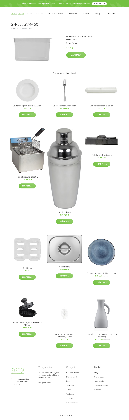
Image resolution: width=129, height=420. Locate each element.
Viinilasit (87, 14)
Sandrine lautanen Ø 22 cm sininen (101, 274)
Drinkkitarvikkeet (35, 14)
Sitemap (97, 390)
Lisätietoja (76, 56)
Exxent (89, 37)
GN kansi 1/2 (64, 267)
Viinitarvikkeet (72, 403)
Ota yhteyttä (99, 377)
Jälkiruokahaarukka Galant (64, 106)
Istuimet (69, 382)
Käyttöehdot (99, 382)
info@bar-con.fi (44, 383)
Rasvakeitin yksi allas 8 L (27, 178)
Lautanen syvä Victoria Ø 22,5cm (27, 106)
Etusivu (13, 29)
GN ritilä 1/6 (27, 269)
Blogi (97, 14)
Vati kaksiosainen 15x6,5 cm (101, 106)
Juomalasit (73, 14)
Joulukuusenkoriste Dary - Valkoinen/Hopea (64, 336)
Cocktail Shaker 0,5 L (64, 213)
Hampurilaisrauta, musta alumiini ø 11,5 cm (27, 324)
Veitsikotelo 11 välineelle (102, 156)
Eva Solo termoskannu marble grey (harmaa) (102, 336)
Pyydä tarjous (99, 3)
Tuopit (68, 390)
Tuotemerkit (110, 14)
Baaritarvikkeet (55, 14)
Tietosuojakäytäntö (102, 386)
